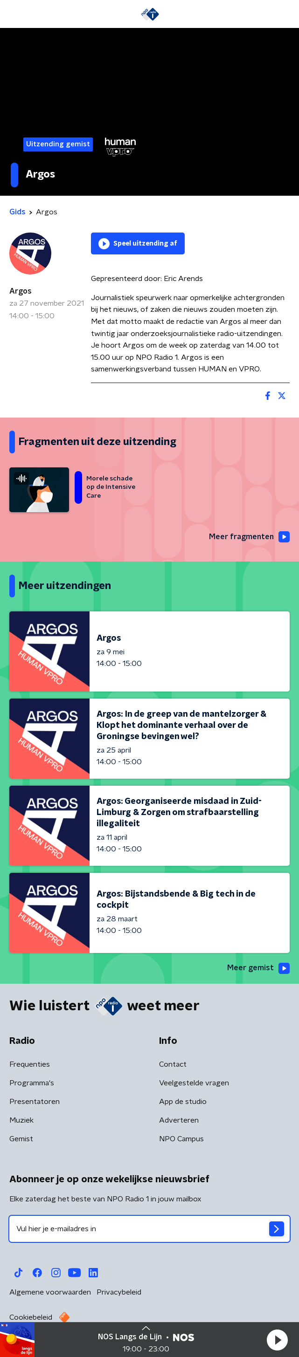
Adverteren (179, 1120)
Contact (173, 1064)
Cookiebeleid (30, 1317)
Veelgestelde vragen (194, 1083)
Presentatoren (34, 1101)
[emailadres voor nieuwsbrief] (149, 1229)
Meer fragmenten (249, 536)
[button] (277, 1340)
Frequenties (29, 1064)
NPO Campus (181, 1139)
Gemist (21, 1139)
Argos (20, 291)
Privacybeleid (119, 1292)
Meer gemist (258, 968)
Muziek (21, 1120)
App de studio (183, 1101)
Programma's (31, 1083)
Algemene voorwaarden (50, 1292)
